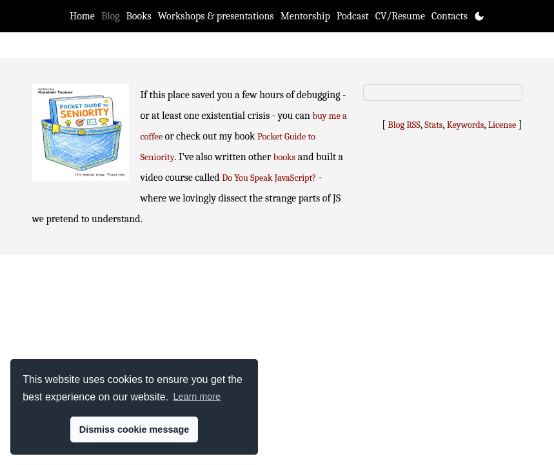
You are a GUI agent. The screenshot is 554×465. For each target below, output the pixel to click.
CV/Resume (400, 16)
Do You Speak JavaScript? (269, 177)
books (284, 157)
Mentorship (305, 16)
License (502, 124)
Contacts (449, 16)
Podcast (353, 16)
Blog (110, 16)
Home (82, 16)
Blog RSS (404, 124)
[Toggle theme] (479, 16)
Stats (433, 124)
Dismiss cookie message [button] (134, 429)
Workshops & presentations (216, 16)
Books (139, 16)
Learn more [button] (197, 396)
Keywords (465, 124)
